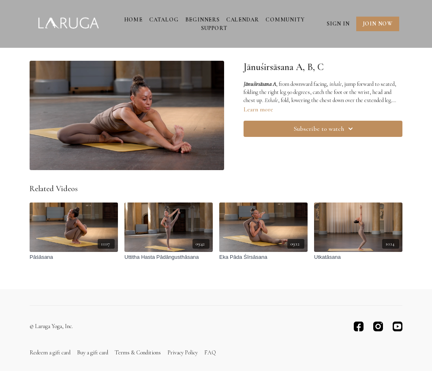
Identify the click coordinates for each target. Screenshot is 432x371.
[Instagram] (378, 326)
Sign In (338, 23)
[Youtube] (397, 326)
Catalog (164, 19)
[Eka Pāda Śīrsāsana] (263, 257)
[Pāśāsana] (74, 257)
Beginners (202, 19)
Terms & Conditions (138, 352)
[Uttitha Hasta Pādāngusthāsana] (168, 257)
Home (133, 19)
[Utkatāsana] (358, 257)
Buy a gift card (92, 352)
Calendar (242, 19)
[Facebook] (359, 326)
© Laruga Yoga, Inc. (51, 326)
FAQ (210, 352)
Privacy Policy (182, 352)
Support (214, 28)
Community (284, 19)
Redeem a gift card (50, 352)
